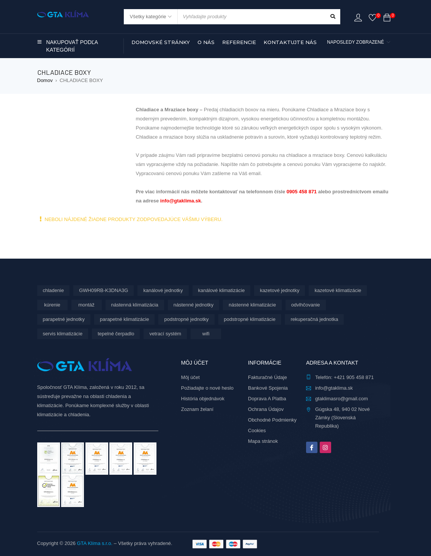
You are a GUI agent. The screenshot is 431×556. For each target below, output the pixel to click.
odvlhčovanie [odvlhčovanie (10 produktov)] (305, 305)
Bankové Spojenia (268, 388)
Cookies (257, 430)
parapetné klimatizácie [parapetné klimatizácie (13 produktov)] (124, 319)
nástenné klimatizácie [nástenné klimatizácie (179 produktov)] (252, 305)
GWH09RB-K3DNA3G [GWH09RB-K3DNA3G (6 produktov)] (103, 290)
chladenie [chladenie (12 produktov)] (53, 290)
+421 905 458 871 (354, 377)
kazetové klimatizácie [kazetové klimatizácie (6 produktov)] (337, 290)
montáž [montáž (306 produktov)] (86, 305)
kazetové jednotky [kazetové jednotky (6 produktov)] (279, 290)
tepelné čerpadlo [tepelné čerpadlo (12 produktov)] (116, 333)
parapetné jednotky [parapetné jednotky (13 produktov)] (64, 319)
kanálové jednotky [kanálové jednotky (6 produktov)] (163, 290)
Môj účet (190, 377)
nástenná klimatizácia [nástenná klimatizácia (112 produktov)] (134, 305)
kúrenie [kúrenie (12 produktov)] (52, 305)
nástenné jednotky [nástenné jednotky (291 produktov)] (194, 305)
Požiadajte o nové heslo (207, 388)
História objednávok (202, 398)
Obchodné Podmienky (272, 420)
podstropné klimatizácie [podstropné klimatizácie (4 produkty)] (250, 319)
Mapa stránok (263, 441)
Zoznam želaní (197, 409)
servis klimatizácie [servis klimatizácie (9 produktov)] (63, 333)
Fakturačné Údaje (267, 377)
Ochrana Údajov (266, 409)
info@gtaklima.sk (180, 201)
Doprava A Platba (267, 398)
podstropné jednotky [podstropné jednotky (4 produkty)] (186, 319)
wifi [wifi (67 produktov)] (206, 333)
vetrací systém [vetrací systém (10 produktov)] (165, 333)
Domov (45, 80)
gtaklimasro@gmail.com (341, 398)
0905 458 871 (302, 191)
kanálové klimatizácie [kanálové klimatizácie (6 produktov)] (221, 290)
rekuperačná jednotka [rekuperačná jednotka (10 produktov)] (314, 319)
